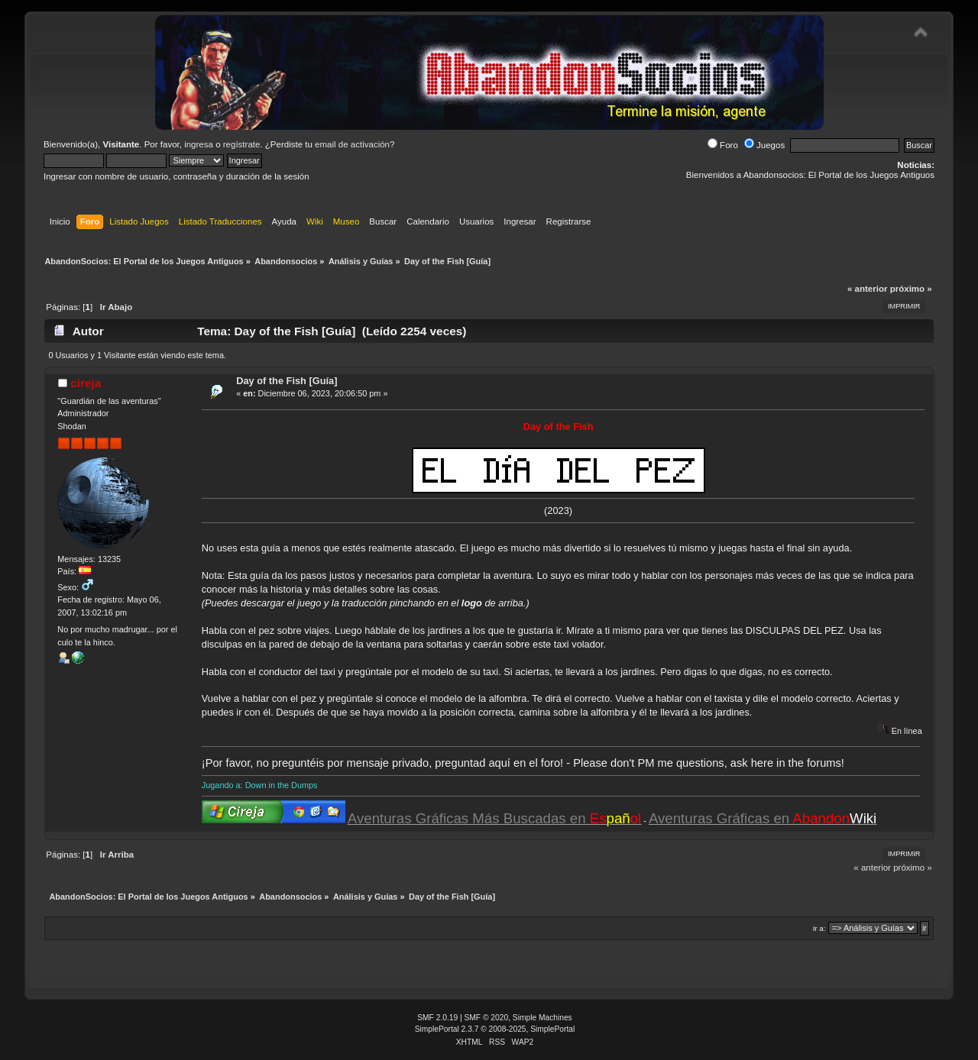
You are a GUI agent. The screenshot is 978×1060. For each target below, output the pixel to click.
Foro (723, 145)
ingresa (198, 144)
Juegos (764, 145)
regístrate (242, 144)
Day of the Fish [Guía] (286, 380)
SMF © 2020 (487, 1017)
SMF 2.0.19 (437, 1017)
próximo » (911, 288)
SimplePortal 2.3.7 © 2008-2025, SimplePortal (495, 1029)
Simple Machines (542, 1017)
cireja (85, 382)
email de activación (352, 144)
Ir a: (819, 928)
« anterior (867, 288)
